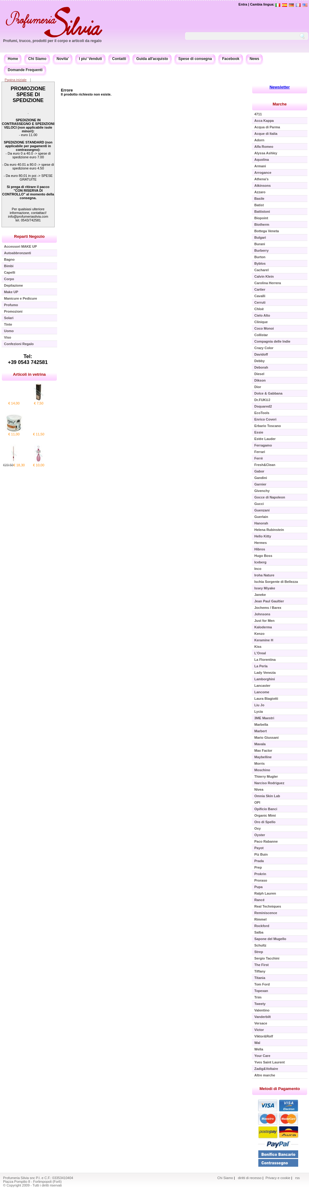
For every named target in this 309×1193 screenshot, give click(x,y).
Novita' (63, 59)
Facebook (230, 59)
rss (297, 1178)
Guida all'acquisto (152, 59)
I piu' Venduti (90, 59)
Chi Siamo (37, 59)
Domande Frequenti (25, 70)
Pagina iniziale (16, 80)
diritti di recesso (249, 1178)
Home (13, 59)
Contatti (119, 59)
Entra (243, 4)
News (254, 59)
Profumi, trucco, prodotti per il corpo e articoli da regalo (52, 41)
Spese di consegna (195, 59)
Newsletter (279, 87)
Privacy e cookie (278, 1178)
